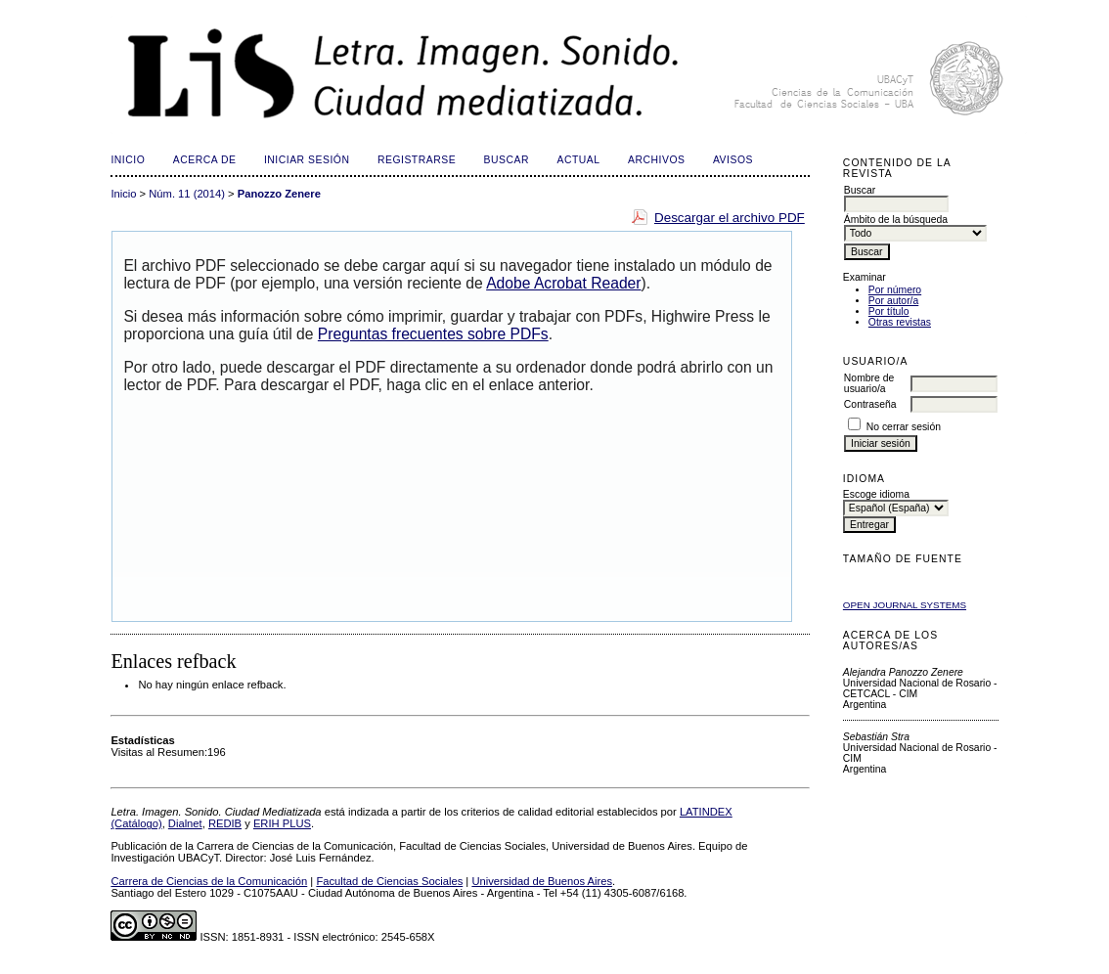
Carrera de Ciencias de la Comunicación (209, 881)
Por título (888, 311)
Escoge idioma (876, 494)
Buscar (506, 160)
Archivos (656, 160)
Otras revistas (899, 322)
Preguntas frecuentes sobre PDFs (433, 334)
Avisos (733, 160)
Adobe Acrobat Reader (563, 283)
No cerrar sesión (903, 426)
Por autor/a (893, 300)
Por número (894, 290)
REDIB (225, 823)
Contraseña (870, 404)
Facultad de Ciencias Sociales (389, 881)
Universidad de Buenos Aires (541, 881)
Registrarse (416, 160)
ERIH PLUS (282, 823)
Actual (577, 160)
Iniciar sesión (307, 160)
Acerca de (205, 160)
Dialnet (185, 823)
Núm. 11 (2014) (187, 193)
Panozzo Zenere (279, 193)
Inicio (128, 160)
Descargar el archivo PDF (729, 217)
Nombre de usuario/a (869, 383)
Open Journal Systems (904, 604)
